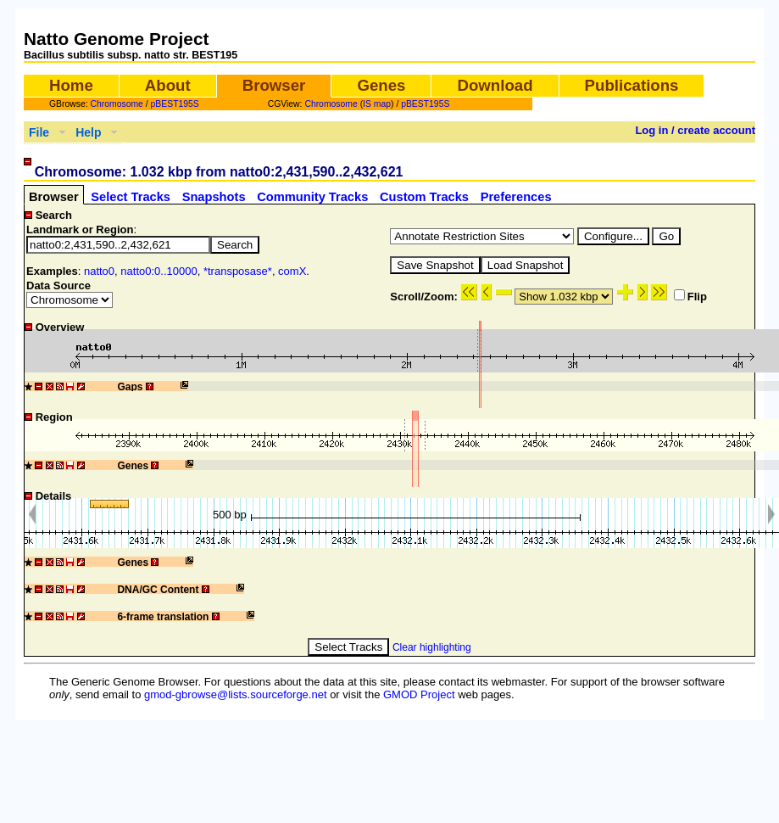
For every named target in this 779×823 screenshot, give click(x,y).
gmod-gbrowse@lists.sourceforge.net (235, 694)
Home (71, 85)
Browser (274, 85)
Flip (690, 296)
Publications (632, 85)
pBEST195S (175, 104)
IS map (377, 104)
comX (292, 271)
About (168, 85)
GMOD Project (419, 694)
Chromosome (117, 104)
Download (494, 85)
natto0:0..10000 (158, 271)
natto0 (99, 271)
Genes (381, 85)
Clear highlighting (431, 647)
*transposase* (237, 271)
